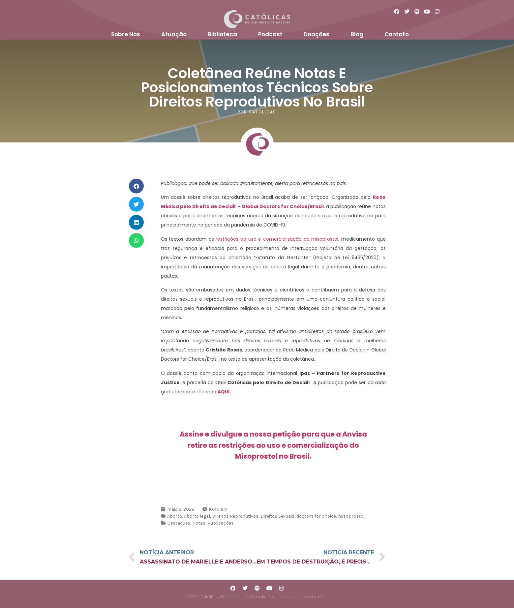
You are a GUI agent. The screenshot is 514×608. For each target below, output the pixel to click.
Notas (198, 523)
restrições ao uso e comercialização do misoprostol (277, 239)
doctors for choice (316, 516)
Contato (396, 34)
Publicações (220, 523)
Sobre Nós (125, 34)
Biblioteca (222, 34)
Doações (316, 34)
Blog (356, 34)
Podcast (270, 34)
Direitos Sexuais (277, 516)
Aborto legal (197, 516)
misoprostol (351, 516)
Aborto (174, 516)
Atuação (174, 34)
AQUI (223, 391)
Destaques (178, 523)
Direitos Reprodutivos (235, 516)
